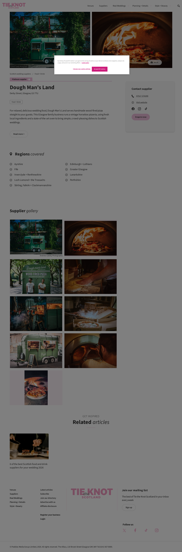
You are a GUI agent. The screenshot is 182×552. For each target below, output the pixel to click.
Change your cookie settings (81, 69)
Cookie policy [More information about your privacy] (85, 63)
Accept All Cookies (99, 69)
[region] (92, 64)
